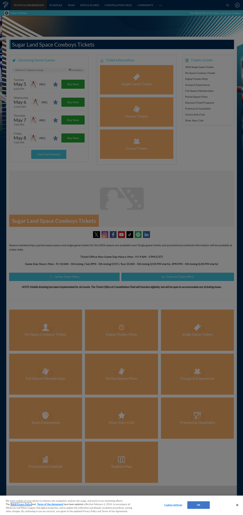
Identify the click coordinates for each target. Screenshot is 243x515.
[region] (121, 505)
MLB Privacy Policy (21, 504)
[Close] (237, 505)
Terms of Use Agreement (50, 504)
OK (198, 504)
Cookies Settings (173, 504)
